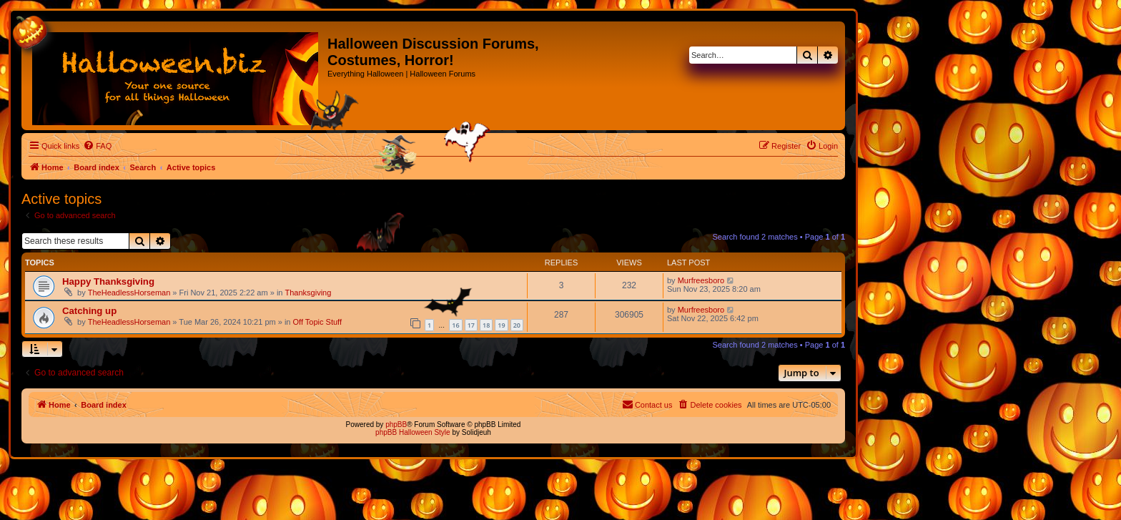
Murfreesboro (701, 280)
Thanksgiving (308, 292)
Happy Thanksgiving (108, 281)
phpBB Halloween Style (412, 432)
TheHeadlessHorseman (129, 292)
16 (455, 325)
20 (516, 325)
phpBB (396, 424)
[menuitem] (97, 145)
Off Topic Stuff (317, 322)
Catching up (89, 310)
